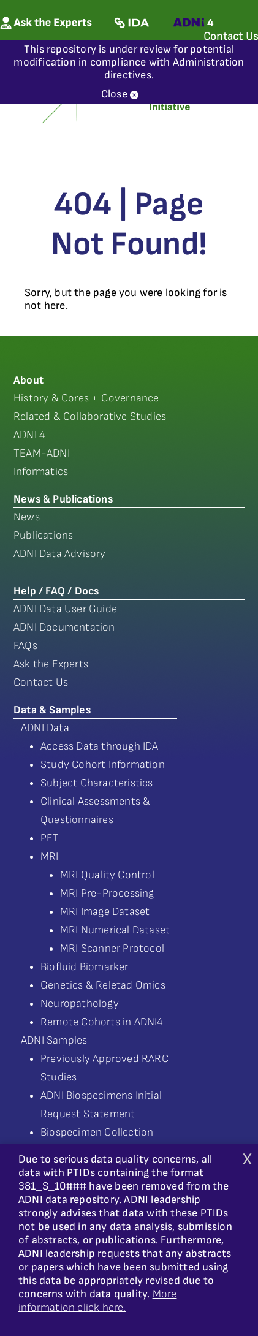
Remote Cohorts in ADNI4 (102, 1021)
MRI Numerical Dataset (115, 930)
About (28, 380)
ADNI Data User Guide (65, 608)
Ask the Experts (50, 664)
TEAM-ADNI (41, 453)
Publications (43, 535)
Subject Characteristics (96, 782)
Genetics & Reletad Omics (102, 985)
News (26, 516)
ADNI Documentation (64, 627)
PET (49, 838)
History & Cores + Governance (86, 398)
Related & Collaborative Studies (89, 416)
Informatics (40, 471)
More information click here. (97, 1301)
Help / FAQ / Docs (56, 591)
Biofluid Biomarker (84, 966)
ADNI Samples (54, 1040)
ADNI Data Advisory (59, 553)
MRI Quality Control (107, 874)
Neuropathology (79, 1003)
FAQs (25, 645)
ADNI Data (45, 727)
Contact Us (40, 682)
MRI (49, 856)
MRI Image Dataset (105, 911)
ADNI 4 (29, 434)
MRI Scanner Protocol (112, 948)
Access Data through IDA (99, 746)
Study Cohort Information (102, 764)
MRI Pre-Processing (107, 893)
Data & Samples (52, 710)
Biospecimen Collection (96, 1132)
